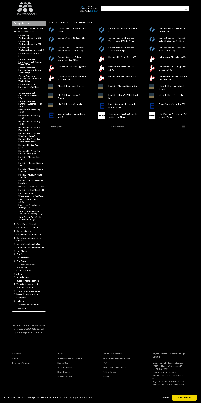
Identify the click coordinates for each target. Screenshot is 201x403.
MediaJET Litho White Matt (70, 110)
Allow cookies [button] (184, 398)
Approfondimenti (35, 20)
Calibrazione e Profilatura (28, 310)
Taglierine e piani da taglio (28, 296)
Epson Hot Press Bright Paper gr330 (29, 212)
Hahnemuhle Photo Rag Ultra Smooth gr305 (29, 140)
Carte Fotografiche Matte (28, 249)
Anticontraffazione (25, 293)
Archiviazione (22, 283)
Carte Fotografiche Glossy (28, 240)
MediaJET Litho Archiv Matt (171, 100)
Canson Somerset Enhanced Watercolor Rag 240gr (30, 109)
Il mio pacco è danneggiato (115, 373)
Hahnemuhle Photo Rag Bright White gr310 (29, 146)
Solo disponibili (57, 132)
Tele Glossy (21, 260)
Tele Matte (21, 256)
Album (19, 279)
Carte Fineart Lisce (83, 28)
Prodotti (18, 20)
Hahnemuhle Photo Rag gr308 (122, 63)
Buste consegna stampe (28, 286)
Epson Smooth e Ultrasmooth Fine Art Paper (31, 200)
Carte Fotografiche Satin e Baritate (28, 244)
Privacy (106, 382)
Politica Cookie (109, 377)
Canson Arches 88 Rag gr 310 (71, 43)
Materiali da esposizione (27, 300)
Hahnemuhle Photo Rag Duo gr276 (29, 134)
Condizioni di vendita (112, 359)
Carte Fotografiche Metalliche (30, 253)
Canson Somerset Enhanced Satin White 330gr (28, 101)
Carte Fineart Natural (26, 230)
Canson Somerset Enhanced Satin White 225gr (28, 92)
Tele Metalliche (23, 263)
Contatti (16, 364)
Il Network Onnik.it (21, 368)
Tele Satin (21, 267)
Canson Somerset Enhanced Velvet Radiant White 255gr (30, 76)
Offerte (64, 20)
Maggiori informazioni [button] (81, 397)
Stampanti (21, 303)
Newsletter (62, 368)
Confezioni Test (23, 276)
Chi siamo (16, 359)
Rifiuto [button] (165, 398)
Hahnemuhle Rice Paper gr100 (122, 82)
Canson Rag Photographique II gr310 (29, 42)
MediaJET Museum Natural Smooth (30, 175)
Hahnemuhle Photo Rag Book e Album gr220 (29, 158)
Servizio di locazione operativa (116, 364)
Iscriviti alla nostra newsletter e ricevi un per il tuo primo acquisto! (29, 335)
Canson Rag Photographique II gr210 (29, 48)
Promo (60, 359)
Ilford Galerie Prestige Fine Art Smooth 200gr (30, 224)
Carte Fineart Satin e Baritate (29, 34)
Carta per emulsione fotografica (26, 271)
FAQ (105, 368)
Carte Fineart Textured (27, 233)
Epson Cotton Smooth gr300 (172, 110)
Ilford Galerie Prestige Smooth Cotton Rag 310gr (30, 218)
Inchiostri (20, 307)
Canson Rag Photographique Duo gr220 (31, 54)
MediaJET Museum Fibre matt (71, 91)
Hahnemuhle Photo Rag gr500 (72, 72)
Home (50, 28)
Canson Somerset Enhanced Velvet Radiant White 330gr (30, 84)
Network (52, 20)
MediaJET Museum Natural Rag (122, 91)
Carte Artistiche (23, 236)
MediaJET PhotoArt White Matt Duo (30, 187)
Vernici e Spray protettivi (27, 289)
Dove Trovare (63, 377)
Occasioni (21, 314)
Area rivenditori (64, 382)
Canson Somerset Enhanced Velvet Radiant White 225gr (30, 67)
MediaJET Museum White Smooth (30, 181)
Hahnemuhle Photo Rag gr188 (173, 63)
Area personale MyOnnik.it (69, 364)
